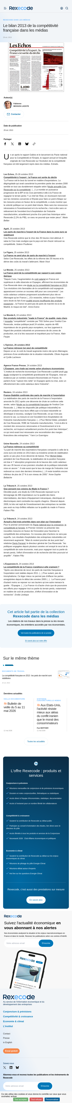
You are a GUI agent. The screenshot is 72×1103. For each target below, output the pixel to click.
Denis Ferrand (18, 543)
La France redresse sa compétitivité (21, 447)
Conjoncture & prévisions (17, 1011)
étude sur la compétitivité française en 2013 (47, 285)
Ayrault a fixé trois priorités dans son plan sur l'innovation (32, 522)
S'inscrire (46, 943)
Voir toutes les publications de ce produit (36, 633)
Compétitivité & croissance (18, 1016)
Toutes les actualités (36, 741)
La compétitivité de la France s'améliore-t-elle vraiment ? (31, 567)
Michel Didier (56, 456)
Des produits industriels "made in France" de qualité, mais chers (35, 318)
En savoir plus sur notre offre (36, 641)
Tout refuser (36, 1099)
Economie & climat (13, 1021)
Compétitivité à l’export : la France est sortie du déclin (30, 177)
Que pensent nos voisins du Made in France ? (26, 489)
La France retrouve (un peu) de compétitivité (25, 348)
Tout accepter (20, 1099)
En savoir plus (36, 900)
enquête (9, 321)
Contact (6, 1034)
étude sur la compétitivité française (33, 404)
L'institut (8, 1026)
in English (7, 1042)
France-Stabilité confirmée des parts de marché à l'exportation (34, 395)
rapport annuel (49, 158)
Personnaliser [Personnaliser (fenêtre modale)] (52, 1099)
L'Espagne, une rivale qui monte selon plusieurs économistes (34, 368)
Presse (6, 1038)
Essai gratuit (11, 1051)
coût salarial (40, 279)
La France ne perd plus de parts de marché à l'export (29, 255)
